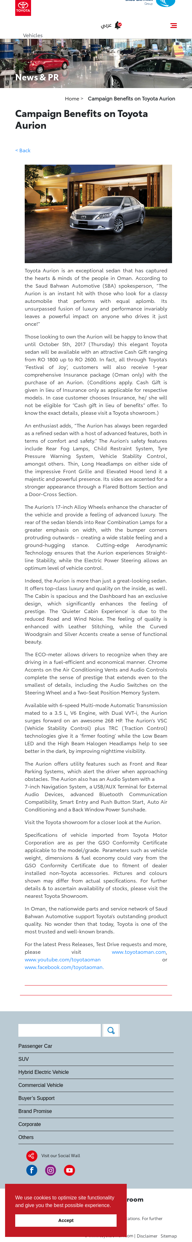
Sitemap (169, 1236)
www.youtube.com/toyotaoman (63, 959)
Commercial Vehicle (40, 1085)
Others (26, 1137)
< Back (22, 150)
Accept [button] (66, 1220)
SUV (23, 1059)
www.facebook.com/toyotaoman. (64, 966)
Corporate (29, 1124)
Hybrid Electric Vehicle (43, 1072)
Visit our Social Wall (61, 1155)
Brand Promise (35, 1111)
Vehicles (33, 34)
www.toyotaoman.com (139, 951)
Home (72, 98)
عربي (106, 25)
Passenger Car (35, 1046)
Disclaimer (147, 1236)
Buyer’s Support (36, 1098)
